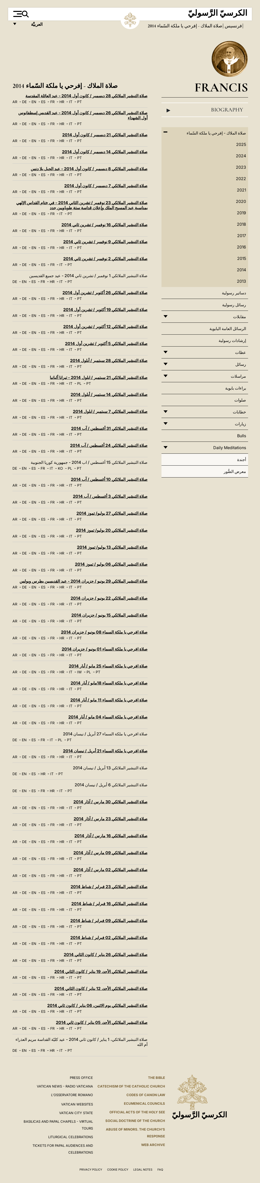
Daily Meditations (229, 447)
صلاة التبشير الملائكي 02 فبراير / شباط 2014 (109, 937)
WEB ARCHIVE (153, 1145)
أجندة (241, 459)
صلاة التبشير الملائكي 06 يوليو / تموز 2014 (111, 564)
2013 (241, 281)
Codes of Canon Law (145, 1095)
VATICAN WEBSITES (77, 1104)
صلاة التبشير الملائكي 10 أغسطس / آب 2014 (109, 479)
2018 (241, 224)
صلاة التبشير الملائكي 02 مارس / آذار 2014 (110, 869)
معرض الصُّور (235, 471)
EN (33, 102)
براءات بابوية (235, 388)
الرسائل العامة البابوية (227, 328)
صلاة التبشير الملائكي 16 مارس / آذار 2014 (111, 835)
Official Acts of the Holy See (137, 1112)
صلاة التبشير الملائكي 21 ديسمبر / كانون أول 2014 (105, 134)
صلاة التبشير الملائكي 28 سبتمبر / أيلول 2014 (109, 360)
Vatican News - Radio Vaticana (65, 1086)
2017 (241, 235)
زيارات (240, 423)
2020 (241, 201)
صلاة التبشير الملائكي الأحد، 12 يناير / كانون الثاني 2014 (101, 988)
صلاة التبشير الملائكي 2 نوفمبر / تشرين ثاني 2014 (105, 258)
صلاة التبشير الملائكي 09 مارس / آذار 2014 (110, 852)
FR (52, 102)
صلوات (240, 400)
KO (60, 468)
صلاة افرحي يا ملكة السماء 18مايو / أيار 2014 (109, 682)
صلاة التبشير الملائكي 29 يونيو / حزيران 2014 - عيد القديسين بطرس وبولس (84, 581)
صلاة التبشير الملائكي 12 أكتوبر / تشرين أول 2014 (105, 326)
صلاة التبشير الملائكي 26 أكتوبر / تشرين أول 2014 (105, 292)
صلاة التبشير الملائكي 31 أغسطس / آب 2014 (109, 428)
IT (70, 102)
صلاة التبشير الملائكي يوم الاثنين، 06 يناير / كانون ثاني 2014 (97, 1005)
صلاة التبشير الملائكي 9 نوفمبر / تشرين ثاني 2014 (105, 241)
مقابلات (239, 316)
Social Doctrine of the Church (135, 1121)
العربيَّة (31, 26)
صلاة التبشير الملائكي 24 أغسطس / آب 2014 (109, 445)
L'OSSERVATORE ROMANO (72, 1095)
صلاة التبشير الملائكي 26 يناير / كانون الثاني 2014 (106, 954)
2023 (241, 167)
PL (79, 383)
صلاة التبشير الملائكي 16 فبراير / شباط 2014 (109, 903)
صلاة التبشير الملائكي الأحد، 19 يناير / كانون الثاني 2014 (101, 971)
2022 (241, 178)
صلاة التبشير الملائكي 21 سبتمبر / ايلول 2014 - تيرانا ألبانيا (99, 377)
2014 (241, 269)
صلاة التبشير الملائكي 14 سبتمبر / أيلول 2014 (109, 394)
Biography (205, 110)
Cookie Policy (117, 1169)
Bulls (241, 435)
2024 (241, 155)
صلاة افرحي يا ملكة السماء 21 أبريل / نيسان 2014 (105, 750)
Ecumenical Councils (144, 1103)
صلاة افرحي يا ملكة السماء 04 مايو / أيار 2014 (108, 716)
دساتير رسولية (234, 292)
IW (79, 672)
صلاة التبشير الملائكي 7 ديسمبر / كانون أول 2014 (106, 185)
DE (24, 102)
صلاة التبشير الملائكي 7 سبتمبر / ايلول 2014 (110, 411)
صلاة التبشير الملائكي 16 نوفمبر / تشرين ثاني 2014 (104, 224)
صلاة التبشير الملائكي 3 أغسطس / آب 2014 (110, 496)
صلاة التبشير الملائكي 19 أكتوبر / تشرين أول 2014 (105, 309)
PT (79, 102)
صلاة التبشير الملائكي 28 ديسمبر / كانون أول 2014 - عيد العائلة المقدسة (86, 95)
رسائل (240, 364)
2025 (241, 144)
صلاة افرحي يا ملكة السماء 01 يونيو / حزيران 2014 (105, 649)
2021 (241, 190)
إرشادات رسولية (232, 340)
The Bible (156, 1078)
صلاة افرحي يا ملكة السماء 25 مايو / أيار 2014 (108, 666)
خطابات (239, 411)
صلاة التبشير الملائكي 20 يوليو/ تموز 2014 (112, 530)
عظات (240, 352)
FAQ (160, 1169)
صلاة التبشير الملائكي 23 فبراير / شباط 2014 (109, 886)
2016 (241, 247)
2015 (241, 258)
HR (61, 102)
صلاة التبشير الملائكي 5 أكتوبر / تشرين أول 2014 (106, 343)
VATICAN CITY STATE (76, 1113)
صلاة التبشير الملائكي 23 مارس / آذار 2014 (111, 818)
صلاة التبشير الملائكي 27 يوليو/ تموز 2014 (112, 513)
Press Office (81, 1078)
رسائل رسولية (234, 304)
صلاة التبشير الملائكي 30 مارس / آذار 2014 (110, 801)
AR (14, 102)
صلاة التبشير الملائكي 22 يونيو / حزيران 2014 (109, 598)
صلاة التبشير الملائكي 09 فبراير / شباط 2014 (109, 920)
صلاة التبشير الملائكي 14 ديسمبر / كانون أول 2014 (105, 151)
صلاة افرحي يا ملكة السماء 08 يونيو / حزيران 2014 (104, 632)
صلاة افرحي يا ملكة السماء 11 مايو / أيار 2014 (109, 699)
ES (43, 102)
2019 (241, 212)
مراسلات (238, 376)
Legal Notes (142, 1169)
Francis (221, 87)
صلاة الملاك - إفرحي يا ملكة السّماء (189, 26)
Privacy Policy (90, 1169)
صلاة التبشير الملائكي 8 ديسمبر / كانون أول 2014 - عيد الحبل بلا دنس (89, 168)
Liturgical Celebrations (70, 1137)
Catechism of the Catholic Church (131, 1086)
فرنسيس (233, 26)
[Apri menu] (17, 14)
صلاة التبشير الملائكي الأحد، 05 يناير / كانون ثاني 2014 (102, 1022)
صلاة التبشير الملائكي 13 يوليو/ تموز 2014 (112, 547)
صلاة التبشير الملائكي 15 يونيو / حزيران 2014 (109, 615)
